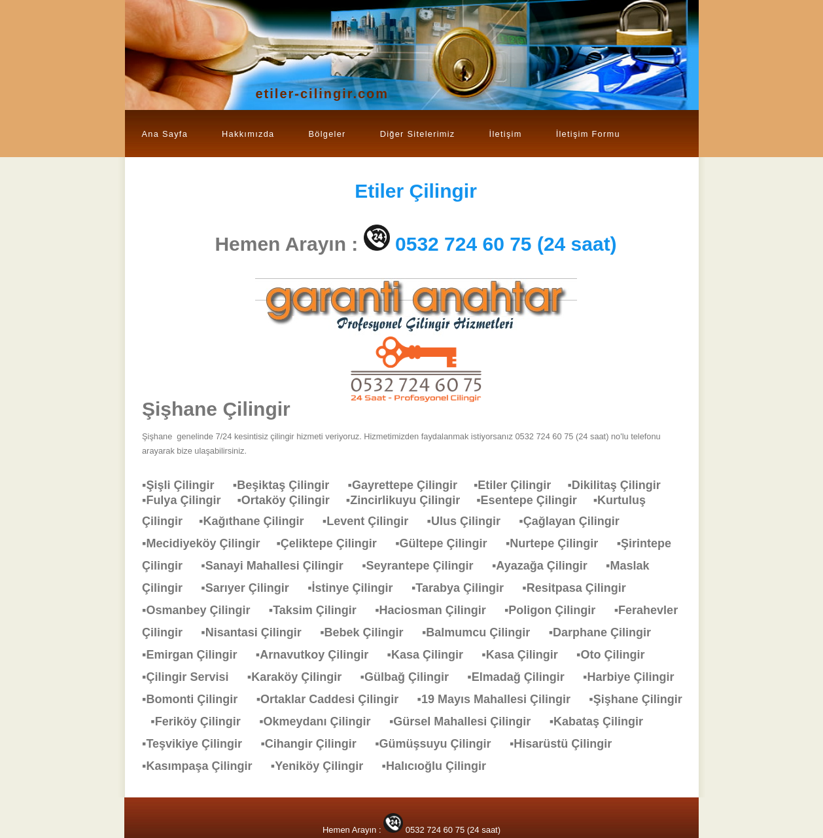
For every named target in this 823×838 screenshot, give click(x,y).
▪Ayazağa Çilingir (546, 565)
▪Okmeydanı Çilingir (321, 721)
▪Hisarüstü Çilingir (567, 743)
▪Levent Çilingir (372, 521)
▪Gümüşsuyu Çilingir (439, 743)
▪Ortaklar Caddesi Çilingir (334, 699)
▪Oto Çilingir (616, 654)
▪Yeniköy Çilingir (323, 766)
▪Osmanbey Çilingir (202, 610)
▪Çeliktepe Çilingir (332, 543)
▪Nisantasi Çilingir (257, 632)
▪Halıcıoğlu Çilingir (440, 766)
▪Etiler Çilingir (520, 485)
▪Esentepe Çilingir (534, 500)
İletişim (505, 134)
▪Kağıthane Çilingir (258, 521)
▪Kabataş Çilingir (603, 721)
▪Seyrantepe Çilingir (424, 565)
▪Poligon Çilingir (556, 610)
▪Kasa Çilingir (431, 654)
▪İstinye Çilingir (356, 587)
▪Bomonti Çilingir (196, 699)
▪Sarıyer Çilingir (251, 587)
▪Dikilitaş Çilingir (620, 485)
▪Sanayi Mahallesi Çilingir (278, 565)
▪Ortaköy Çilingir (291, 500)
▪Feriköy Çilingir (201, 721)
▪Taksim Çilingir (319, 610)
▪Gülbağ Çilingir (411, 676)
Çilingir (416, 191)
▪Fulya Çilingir (189, 500)
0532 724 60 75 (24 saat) (506, 244)
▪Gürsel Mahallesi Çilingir (466, 721)
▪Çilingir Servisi (191, 676)
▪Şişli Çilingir (184, 485)
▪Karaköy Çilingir (301, 676)
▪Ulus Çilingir (470, 521)
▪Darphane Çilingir (606, 632)
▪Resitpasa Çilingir (580, 587)
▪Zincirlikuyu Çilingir (411, 500)
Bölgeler (326, 134)
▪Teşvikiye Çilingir (198, 743)
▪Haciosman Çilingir (437, 610)
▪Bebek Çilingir (368, 632)
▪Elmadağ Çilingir (522, 676)
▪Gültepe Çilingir (447, 543)
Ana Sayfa (165, 134)
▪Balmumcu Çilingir (482, 632)
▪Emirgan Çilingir (196, 654)
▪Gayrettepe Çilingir (411, 485)
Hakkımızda (248, 134)
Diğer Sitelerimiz (417, 134)
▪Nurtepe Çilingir (558, 543)
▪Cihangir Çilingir (314, 743)
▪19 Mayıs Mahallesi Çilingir (500, 699)
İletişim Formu (588, 134)
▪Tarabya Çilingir (464, 587)
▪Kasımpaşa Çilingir (203, 766)
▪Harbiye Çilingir (635, 676)
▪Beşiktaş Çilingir (287, 485)
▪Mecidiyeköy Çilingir (209, 543)
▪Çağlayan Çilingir (575, 521)
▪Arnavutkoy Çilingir (318, 654)
